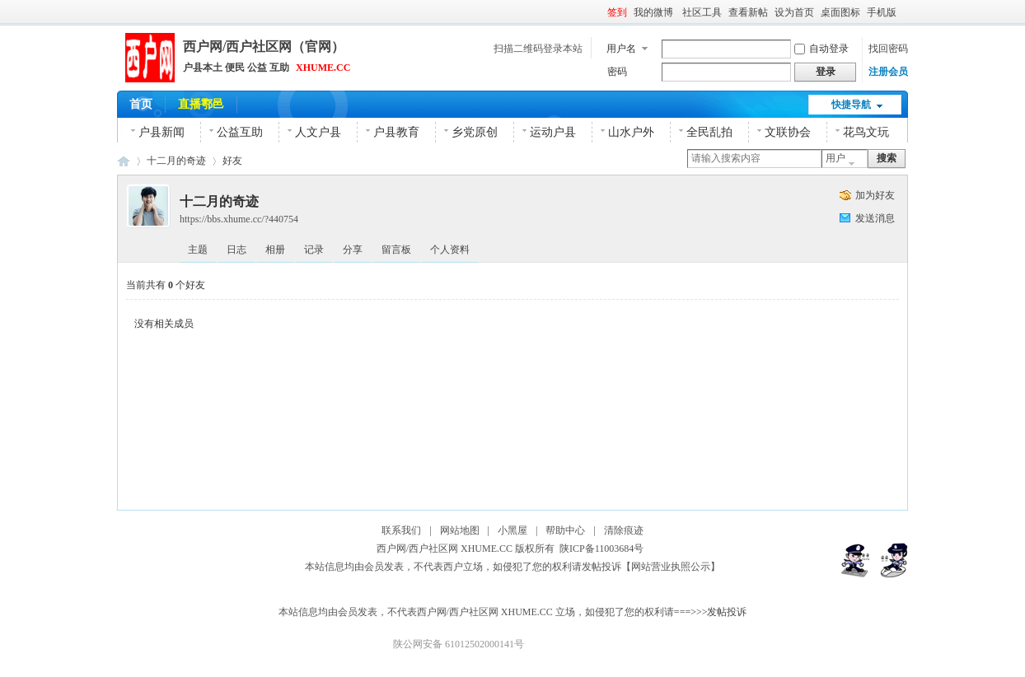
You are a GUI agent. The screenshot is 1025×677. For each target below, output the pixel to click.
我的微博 (655, 12)
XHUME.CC (323, 67)
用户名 (621, 48)
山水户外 (631, 132)
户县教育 (396, 132)
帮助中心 (565, 530)
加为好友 (875, 195)
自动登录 (821, 48)
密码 (617, 71)
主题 (198, 249)
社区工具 (702, 12)
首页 (140, 104)
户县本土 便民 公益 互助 (236, 67)
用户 (835, 158)
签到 (617, 12)
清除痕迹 (624, 530)
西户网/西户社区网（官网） (263, 47)
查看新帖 (748, 12)
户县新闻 (161, 132)
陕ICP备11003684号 (603, 548)
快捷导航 (851, 104)
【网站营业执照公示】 (670, 566)
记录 (314, 249)
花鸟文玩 (866, 132)
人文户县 (318, 132)
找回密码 (888, 48)
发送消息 (875, 218)
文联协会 (788, 132)
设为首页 (794, 12)
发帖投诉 (601, 566)
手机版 (881, 12)
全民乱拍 (709, 132)
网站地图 (460, 530)
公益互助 (240, 132)
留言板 (396, 249)
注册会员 (888, 71)
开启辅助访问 (904, 11)
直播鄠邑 (201, 104)
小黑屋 (512, 530)
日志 (236, 249)
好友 (232, 160)
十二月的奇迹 (176, 160)
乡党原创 (475, 132)
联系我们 (401, 530)
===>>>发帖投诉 (710, 612)
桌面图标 (840, 12)
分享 (353, 249)
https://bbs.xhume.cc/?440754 (239, 219)
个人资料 (450, 249)
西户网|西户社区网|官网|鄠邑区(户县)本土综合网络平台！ (123, 161)
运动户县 (553, 132)
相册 (275, 249)
